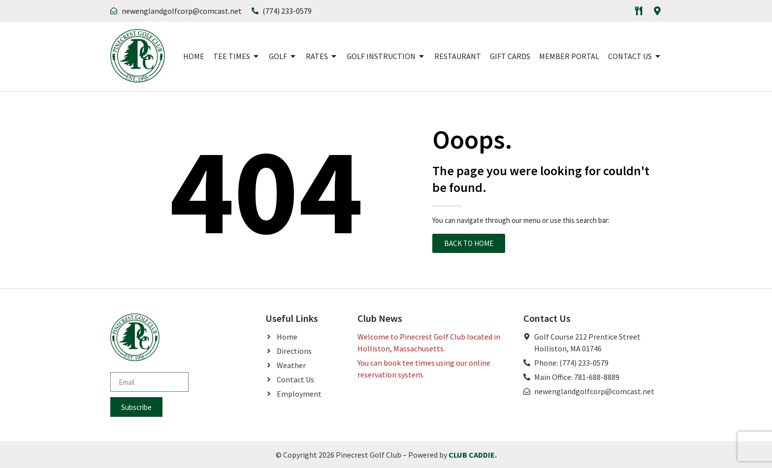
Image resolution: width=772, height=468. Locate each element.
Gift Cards (510, 56)
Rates (322, 56)
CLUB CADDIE (472, 455)
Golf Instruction (386, 56)
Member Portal (569, 56)
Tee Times (236, 56)
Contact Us (635, 56)
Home (193, 56)
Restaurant (457, 56)
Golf (283, 56)
